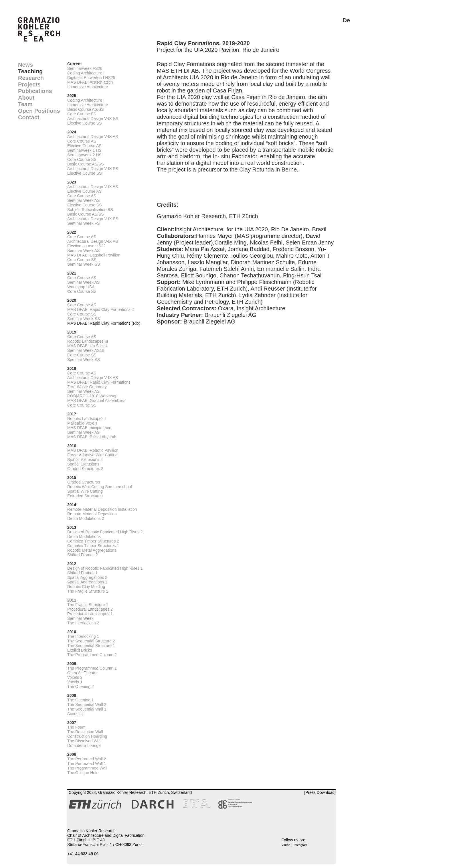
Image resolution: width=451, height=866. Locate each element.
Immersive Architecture (87, 86)
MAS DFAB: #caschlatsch (90, 82)
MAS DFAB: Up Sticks (87, 346)
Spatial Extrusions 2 (85, 459)
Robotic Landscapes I (86, 418)
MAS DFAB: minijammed (89, 427)
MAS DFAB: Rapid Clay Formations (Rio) (103, 323)
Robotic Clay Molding (86, 586)
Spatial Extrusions (83, 464)
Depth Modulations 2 (85, 518)
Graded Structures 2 (85, 468)
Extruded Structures (85, 496)
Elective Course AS (84, 145)
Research (31, 78)
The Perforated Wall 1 (86, 763)
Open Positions (39, 111)
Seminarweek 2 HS (84, 155)
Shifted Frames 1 (82, 573)
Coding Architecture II (86, 73)
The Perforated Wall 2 (86, 759)
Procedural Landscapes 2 (90, 609)
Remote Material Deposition (92, 514)
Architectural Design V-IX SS (92, 118)
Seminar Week (80, 618)
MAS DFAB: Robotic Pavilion (92, 450)
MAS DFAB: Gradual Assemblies (96, 400)
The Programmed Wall (87, 768)
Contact (28, 117)
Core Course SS (81, 159)
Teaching (30, 71)
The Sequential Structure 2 (91, 641)
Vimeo (285, 845)
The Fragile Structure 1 (87, 604)
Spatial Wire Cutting (85, 491)
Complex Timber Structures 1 (93, 545)
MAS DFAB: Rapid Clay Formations (98, 382)
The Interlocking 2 (83, 623)
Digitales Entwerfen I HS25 (91, 77)
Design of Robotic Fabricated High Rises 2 (105, 532)
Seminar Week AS (83, 200)
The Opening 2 (80, 686)
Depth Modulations (84, 536)
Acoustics (75, 713)
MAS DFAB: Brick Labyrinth (91, 437)
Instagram (301, 845)
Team (25, 104)
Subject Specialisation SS (90, 209)
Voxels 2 (74, 677)
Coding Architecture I (85, 100)
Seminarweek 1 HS (84, 150)
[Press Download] (320, 792)
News (25, 65)
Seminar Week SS (83, 264)
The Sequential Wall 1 (86, 709)
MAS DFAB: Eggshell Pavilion (93, 255)
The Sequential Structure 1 (91, 645)
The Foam (76, 727)
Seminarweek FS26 (84, 68)
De (346, 20)
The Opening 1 (80, 700)
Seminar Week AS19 (85, 350)
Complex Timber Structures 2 (93, 541)
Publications (35, 91)
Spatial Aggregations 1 (87, 582)
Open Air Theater (82, 672)
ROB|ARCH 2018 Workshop (92, 396)
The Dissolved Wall (84, 741)
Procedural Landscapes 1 (90, 613)
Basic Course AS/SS (85, 109)
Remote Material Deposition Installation (102, 509)
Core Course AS (81, 141)
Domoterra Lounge (84, 745)
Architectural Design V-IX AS (92, 136)
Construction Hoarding (87, 736)
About (26, 97)
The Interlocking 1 (83, 636)
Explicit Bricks (79, 650)
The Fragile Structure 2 (87, 591)
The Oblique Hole (82, 772)
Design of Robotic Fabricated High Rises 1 (105, 568)
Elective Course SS (84, 123)
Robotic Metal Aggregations (91, 550)
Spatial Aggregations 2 (87, 577)
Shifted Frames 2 (82, 555)
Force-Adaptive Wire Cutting (92, 455)
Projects (29, 84)
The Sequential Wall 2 (86, 704)
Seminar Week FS (83, 223)
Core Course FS (81, 114)
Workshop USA (80, 287)
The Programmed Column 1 (92, 668)
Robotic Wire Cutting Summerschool (99, 486)
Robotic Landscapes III (87, 341)
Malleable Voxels (82, 423)
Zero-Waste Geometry (87, 386)
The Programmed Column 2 (92, 654)
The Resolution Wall (85, 731)
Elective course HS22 (86, 246)
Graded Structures (83, 482)
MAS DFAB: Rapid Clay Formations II (100, 309)
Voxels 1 (74, 682)
